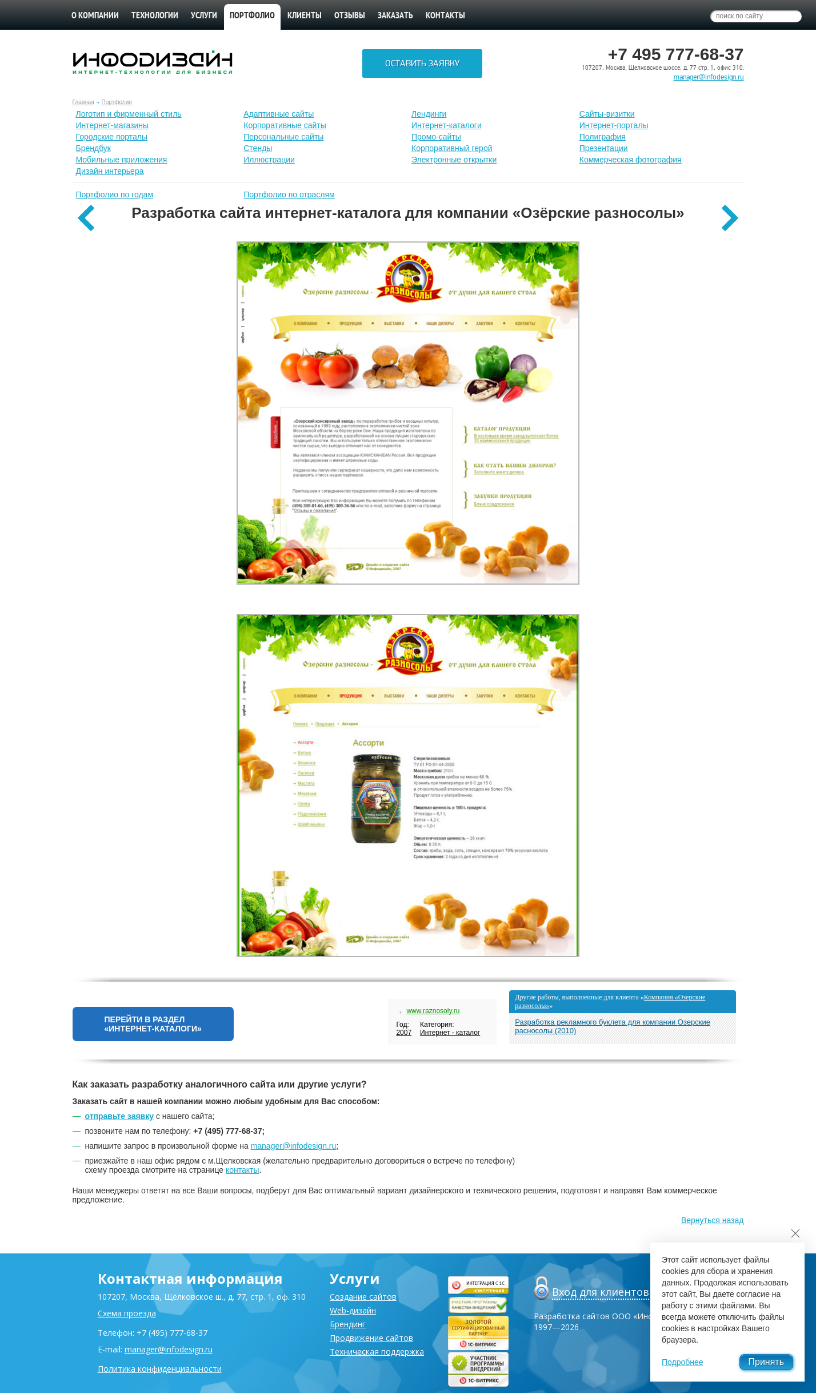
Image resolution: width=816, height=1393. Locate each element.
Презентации (603, 148)
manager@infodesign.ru (709, 77)
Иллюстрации (269, 159)
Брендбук (93, 148)
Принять (767, 1362)
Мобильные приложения (121, 159)
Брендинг (348, 1324)
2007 (403, 1033)
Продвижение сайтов (371, 1337)
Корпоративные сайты (284, 125)
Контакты (445, 16)
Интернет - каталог (450, 1033)
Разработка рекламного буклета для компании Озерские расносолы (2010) (612, 1026)
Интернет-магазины (112, 125)
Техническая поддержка (377, 1351)
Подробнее (682, 1362)
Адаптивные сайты (278, 113)
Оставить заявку (422, 63)
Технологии (154, 16)
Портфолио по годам (115, 194)
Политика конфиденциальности (160, 1368)
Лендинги (428, 113)
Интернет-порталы (614, 125)
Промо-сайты (436, 136)
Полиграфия (602, 136)
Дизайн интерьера (110, 171)
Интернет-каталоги (446, 125)
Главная (83, 102)
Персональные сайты (283, 136)
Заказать (395, 16)
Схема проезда (127, 1313)
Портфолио (117, 102)
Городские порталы (112, 136)
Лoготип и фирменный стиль (129, 113)
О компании (95, 16)
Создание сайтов (363, 1296)
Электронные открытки (454, 159)
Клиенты (304, 16)
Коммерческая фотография (630, 159)
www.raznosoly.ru (432, 1011)
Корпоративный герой (452, 148)
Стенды (257, 148)
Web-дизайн (353, 1310)
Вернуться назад (712, 1220)
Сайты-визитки (607, 113)
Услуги (204, 16)
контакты (242, 1169)
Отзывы (349, 16)
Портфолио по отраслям (289, 194)
